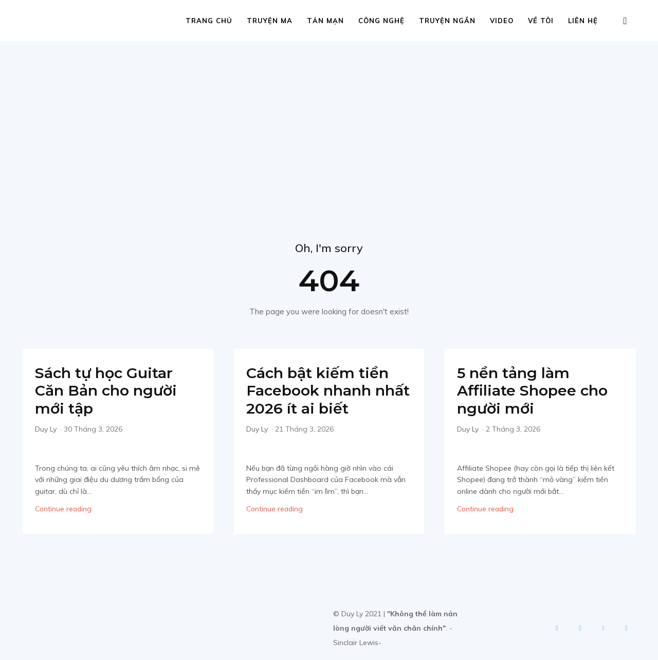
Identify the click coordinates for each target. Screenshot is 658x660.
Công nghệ (381, 20)
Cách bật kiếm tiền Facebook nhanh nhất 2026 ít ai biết (320, 390)
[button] (625, 21)
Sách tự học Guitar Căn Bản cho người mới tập (109, 390)
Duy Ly (46, 429)
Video (502, 20)
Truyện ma (270, 20)
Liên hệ (583, 20)
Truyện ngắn (447, 20)
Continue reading (63, 508)
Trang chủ (209, 20)
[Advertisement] (329, 118)
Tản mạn (325, 20)
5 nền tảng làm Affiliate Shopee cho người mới (536, 390)
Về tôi (541, 20)
